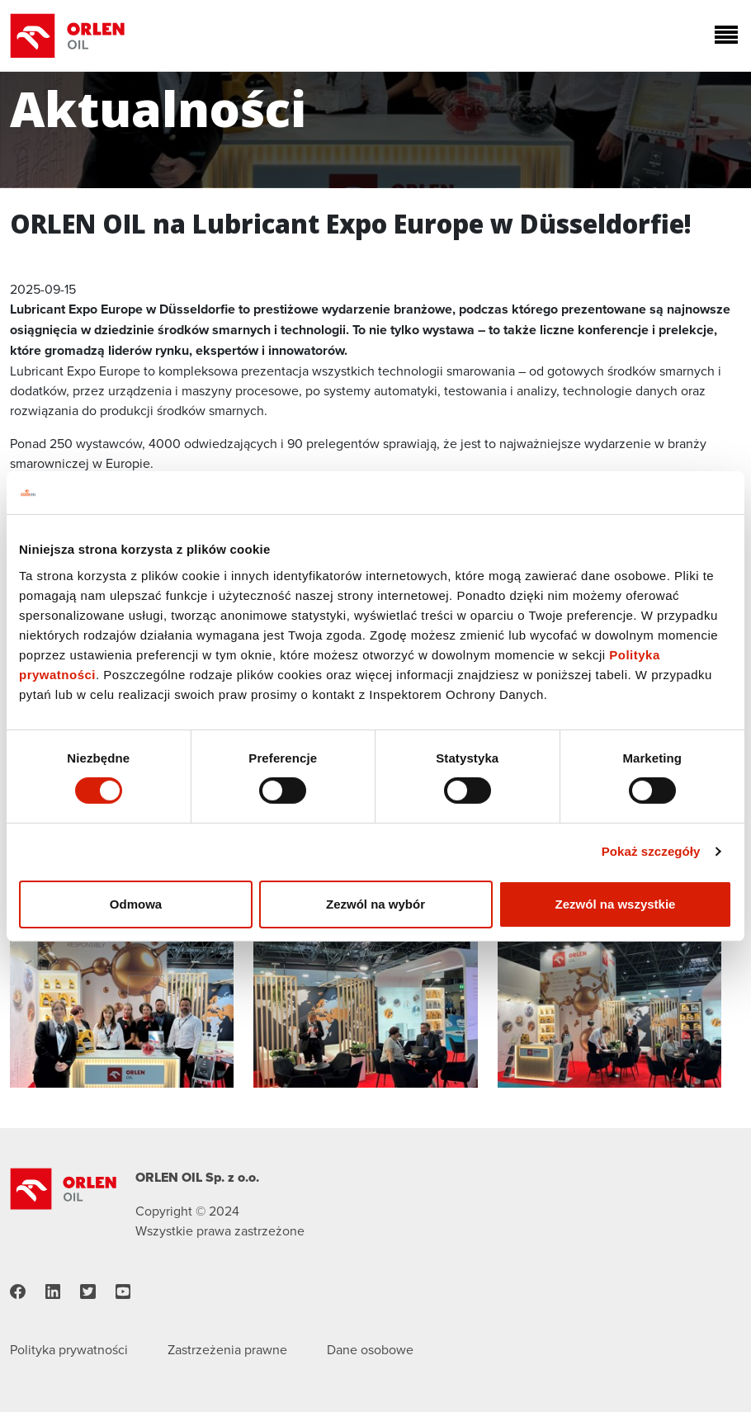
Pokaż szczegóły (651, 851)
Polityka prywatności (69, 1349)
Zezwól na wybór (375, 904)
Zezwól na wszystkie (615, 904)
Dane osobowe (370, 1349)
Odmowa (136, 904)
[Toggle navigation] (723, 35)
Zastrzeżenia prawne (227, 1349)
